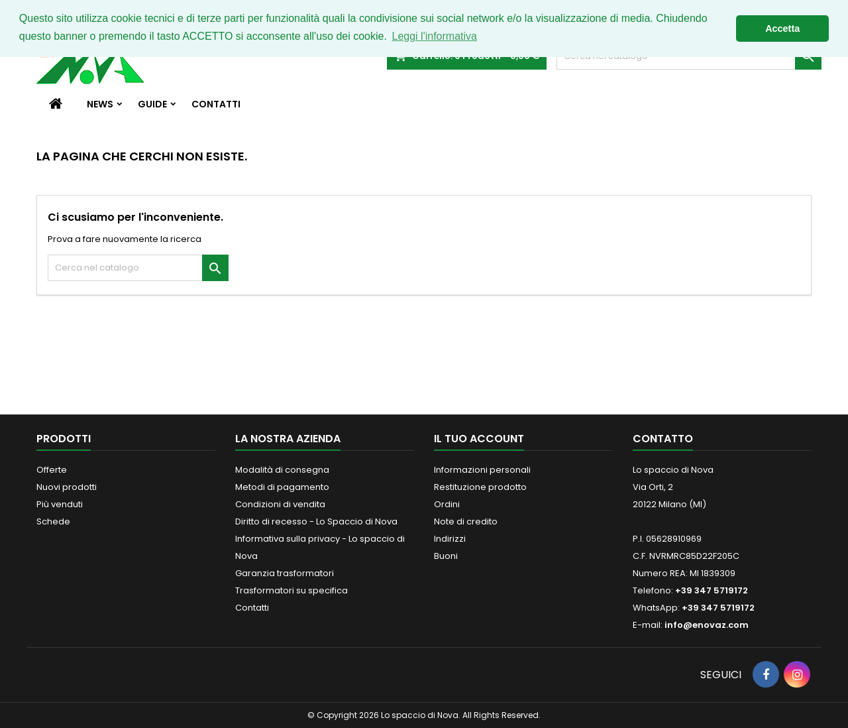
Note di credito (466, 521)
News (100, 104)
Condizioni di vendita (280, 504)
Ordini (447, 504)
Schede (53, 521)
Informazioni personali (482, 469)
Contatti (215, 104)
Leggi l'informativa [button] (434, 36)
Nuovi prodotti (66, 487)
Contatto (663, 438)
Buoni (446, 556)
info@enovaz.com (706, 625)
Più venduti (59, 504)
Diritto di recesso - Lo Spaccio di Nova (316, 521)
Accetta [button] (782, 28)
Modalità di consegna (282, 469)
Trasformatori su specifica (291, 590)
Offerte (51, 469)
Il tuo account (479, 438)
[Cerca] (138, 268)
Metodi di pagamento (282, 487)
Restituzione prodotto (480, 487)
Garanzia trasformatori (284, 573)
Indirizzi (450, 538)
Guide (152, 104)
